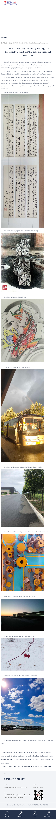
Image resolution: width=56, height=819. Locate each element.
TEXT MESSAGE (49, 817)
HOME (7, 817)
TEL (35, 817)
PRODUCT (20, 817)
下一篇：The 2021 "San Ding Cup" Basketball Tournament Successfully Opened (26, 766)
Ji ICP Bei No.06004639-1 (41, 805)
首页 (10, 43)
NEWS (4, 37)
